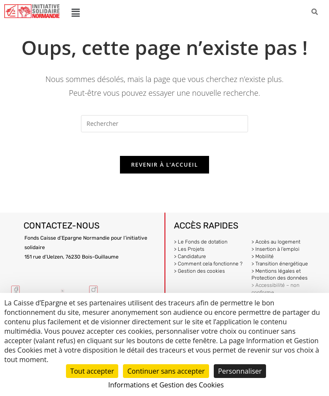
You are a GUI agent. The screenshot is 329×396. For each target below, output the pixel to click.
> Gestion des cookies (199, 273)
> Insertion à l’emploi (275, 251)
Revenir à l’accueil (164, 167)
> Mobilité (262, 259)
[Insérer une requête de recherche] (164, 123)
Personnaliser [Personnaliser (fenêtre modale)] (240, 371)
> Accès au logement (275, 244)
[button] (75, 12)
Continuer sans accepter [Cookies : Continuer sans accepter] (166, 371)
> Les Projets (189, 251)
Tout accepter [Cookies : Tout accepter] (92, 371)
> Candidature (190, 259)
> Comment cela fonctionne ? (208, 266)
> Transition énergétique (279, 266)
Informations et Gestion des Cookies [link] (166, 385)
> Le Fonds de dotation (200, 244)
